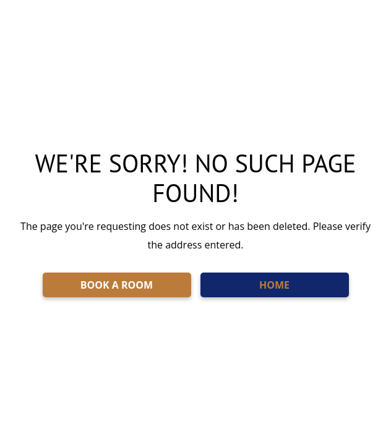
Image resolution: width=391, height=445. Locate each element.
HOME (274, 285)
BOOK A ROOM (116, 285)
